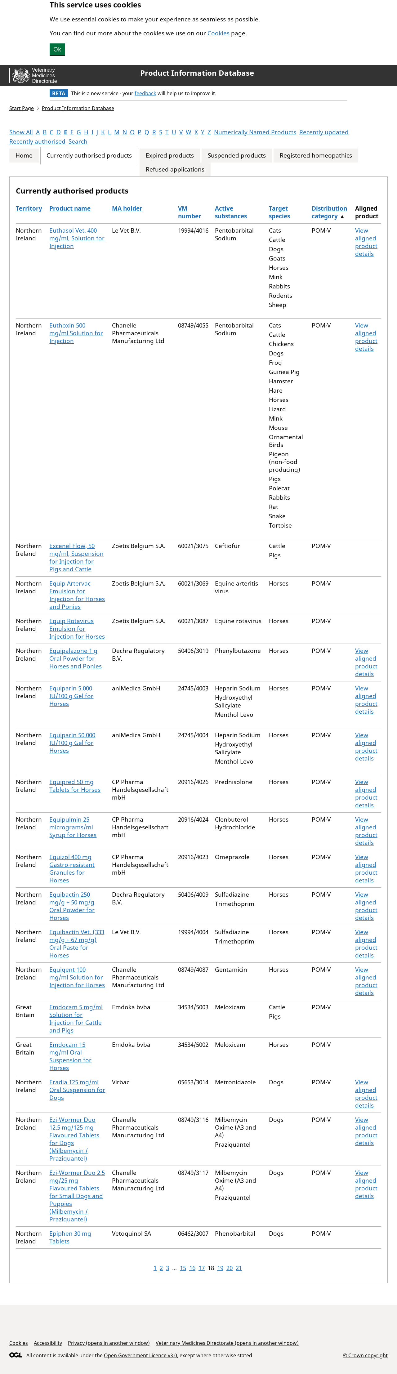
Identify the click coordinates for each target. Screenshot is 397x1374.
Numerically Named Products (255, 132)
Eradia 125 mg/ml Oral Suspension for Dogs (77, 1090)
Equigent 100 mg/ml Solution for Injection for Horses (77, 977)
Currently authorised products (89, 155)
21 (239, 1268)
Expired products (170, 155)
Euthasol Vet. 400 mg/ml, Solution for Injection (77, 238)
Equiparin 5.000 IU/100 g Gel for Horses (71, 696)
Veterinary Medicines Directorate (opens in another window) (227, 1343)
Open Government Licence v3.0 (140, 1355)
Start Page (21, 108)
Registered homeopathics (316, 155)
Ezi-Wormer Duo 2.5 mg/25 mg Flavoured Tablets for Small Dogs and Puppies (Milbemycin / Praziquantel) (77, 1196)
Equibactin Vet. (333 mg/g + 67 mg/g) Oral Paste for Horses (76, 943)
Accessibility (48, 1343)
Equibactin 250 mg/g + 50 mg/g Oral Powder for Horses (72, 906)
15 (183, 1268)
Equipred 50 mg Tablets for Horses (74, 786)
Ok (57, 49)
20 (229, 1268)
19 (220, 1268)
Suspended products (237, 155)
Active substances (231, 212)
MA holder (127, 208)
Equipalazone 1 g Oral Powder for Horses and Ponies (75, 658)
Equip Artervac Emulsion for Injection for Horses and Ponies (77, 595)
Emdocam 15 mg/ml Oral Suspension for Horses (70, 1056)
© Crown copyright (365, 1355)
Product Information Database (197, 73)
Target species (279, 212)
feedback (145, 93)
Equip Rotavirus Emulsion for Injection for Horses (77, 628)
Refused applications (175, 169)
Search (78, 141)
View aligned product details (366, 242)
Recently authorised (37, 141)
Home (24, 155)
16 (192, 1268)
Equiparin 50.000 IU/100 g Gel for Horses (72, 743)
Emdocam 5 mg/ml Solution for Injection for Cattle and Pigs (76, 1018)
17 (201, 1268)
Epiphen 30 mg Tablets (70, 1237)
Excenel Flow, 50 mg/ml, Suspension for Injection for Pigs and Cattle (76, 557)
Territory (29, 208)
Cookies (218, 33)
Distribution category (329, 212)
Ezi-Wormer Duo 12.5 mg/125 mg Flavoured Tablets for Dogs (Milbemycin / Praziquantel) (74, 1139)
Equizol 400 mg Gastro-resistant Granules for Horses (72, 868)
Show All (21, 132)
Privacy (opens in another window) (109, 1343)
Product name (70, 208)
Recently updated (324, 132)
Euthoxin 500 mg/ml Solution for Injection (76, 333)
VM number (189, 212)
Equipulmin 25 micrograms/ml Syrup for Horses (72, 827)
